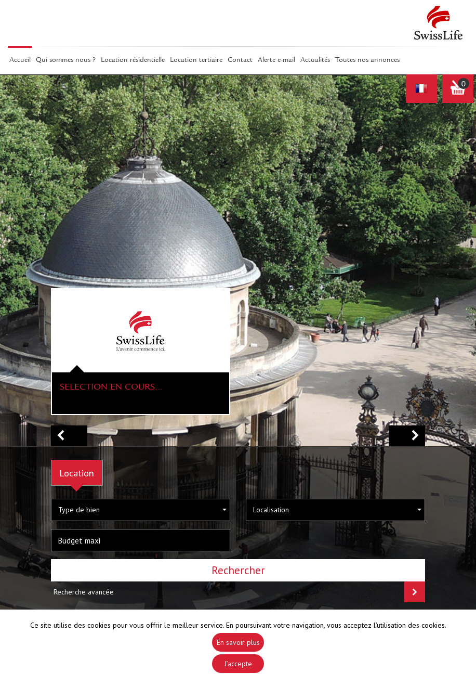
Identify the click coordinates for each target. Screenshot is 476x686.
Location (76, 473)
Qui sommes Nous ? (66, 60)
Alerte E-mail (276, 60)
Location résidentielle (133, 60)
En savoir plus (238, 642)
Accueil (20, 60)
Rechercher (238, 570)
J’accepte (238, 663)
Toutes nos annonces (367, 60)
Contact (240, 60)
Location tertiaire (196, 60)
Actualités (315, 60)
